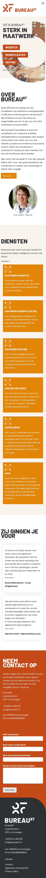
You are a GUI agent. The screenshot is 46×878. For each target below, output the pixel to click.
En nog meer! (10, 70)
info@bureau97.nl (11, 709)
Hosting (10, 62)
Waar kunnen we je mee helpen (19, 766)
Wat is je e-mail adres (14, 745)
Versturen (10, 790)
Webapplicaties (15, 54)
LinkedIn (9, 859)
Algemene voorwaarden (16, 868)
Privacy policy (11, 871)
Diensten (9, 176)
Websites (11, 47)
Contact (6, 261)
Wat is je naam (11, 734)
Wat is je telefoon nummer (16, 755)
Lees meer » (9, 578)
